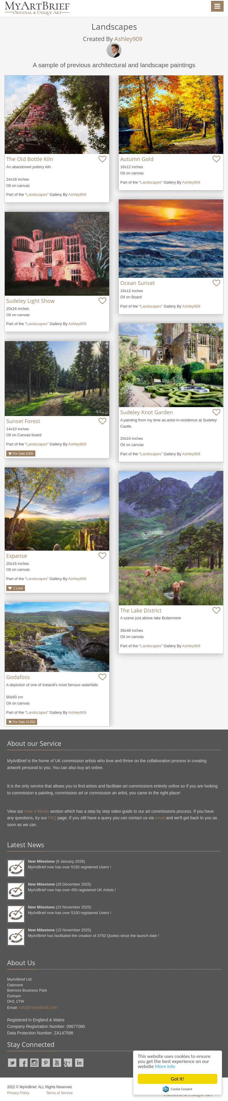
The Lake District (141, 610)
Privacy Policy (18, 1093)
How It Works (36, 811)
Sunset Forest (23, 421)
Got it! (177, 1079)
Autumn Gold (136, 159)
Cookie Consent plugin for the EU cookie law (177, 1089)
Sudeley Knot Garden (146, 412)
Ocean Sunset (137, 282)
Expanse (16, 555)
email (160, 817)
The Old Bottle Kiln (29, 159)
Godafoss (18, 677)
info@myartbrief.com (38, 1007)
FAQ (52, 817)
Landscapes (36, 194)
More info (165, 1066)
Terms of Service (59, 1093)
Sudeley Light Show (30, 300)
